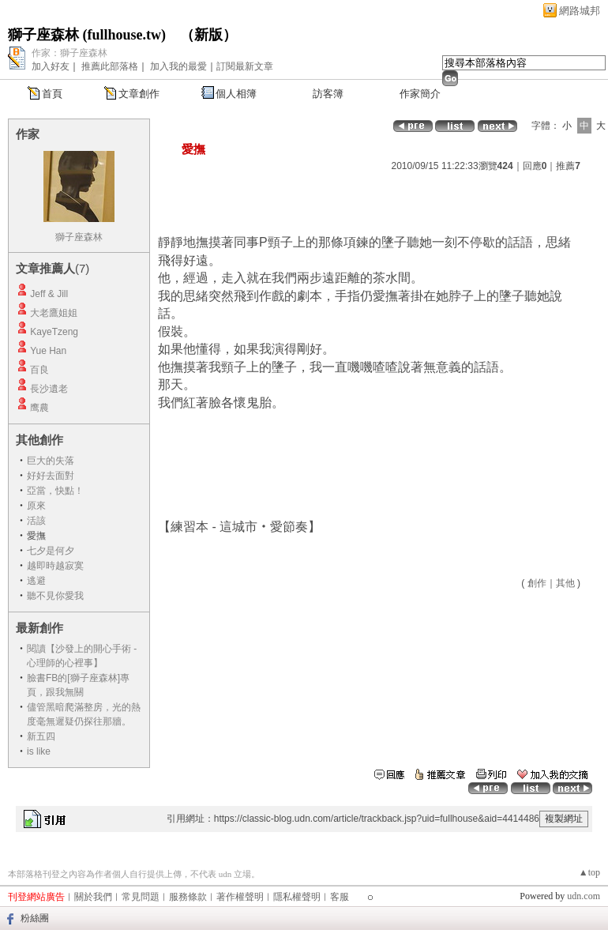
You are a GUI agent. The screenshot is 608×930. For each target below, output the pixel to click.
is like (39, 751)
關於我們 (93, 896)
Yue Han (48, 350)
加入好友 (50, 66)
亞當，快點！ (55, 490)
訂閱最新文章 (244, 66)
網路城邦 (579, 11)
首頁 (52, 94)
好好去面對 (50, 475)
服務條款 (188, 896)
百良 (39, 369)
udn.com (583, 896)
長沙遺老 (49, 388)
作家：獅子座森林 (69, 52)
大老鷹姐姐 (53, 312)
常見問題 (141, 896)
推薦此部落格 (109, 66)
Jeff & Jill (49, 293)
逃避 (36, 580)
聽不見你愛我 (55, 595)
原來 (36, 505)
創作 (536, 583)
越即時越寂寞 (55, 565)
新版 (208, 35)
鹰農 (39, 407)
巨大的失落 (50, 460)
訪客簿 (328, 94)
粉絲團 (35, 918)
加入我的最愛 (178, 66)
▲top (589, 872)
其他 (565, 583)
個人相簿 (236, 94)
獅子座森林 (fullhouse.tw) (87, 35)
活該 (36, 520)
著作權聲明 (240, 896)
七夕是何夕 (50, 550)
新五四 (41, 736)
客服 (339, 896)
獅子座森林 (79, 237)
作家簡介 (420, 94)
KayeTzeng (54, 331)
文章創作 (139, 94)
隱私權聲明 (297, 896)
